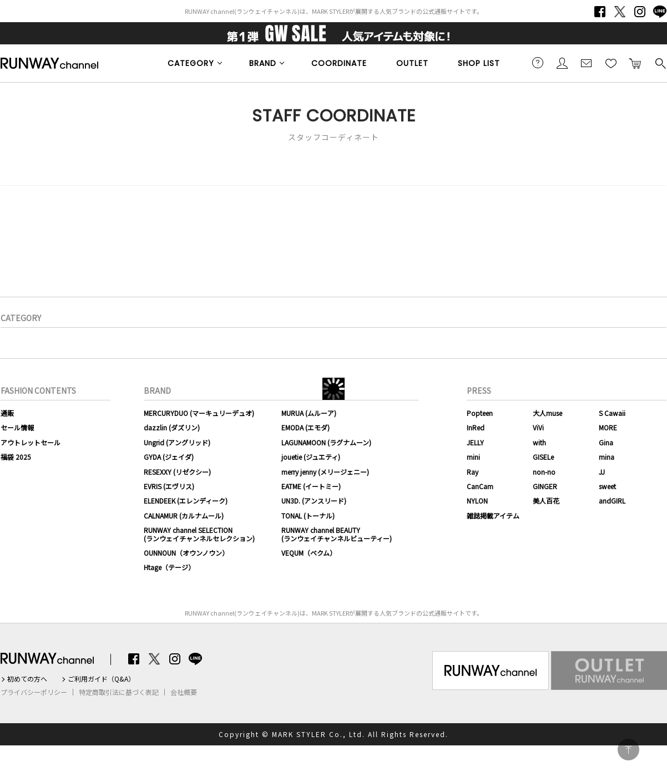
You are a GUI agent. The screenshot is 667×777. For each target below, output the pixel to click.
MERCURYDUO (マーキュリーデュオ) (199, 413)
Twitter (619, 11)
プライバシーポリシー (34, 692)
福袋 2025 (16, 456)
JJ (602, 471)
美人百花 (546, 500)
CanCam (480, 486)
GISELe (543, 456)
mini (473, 456)
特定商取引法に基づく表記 (119, 692)
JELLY (475, 442)
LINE (659, 11)
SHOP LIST (479, 63)
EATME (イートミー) (311, 486)
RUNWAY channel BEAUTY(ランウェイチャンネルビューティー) (336, 533)
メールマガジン (586, 62)
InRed (475, 427)
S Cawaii (612, 413)
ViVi (538, 427)
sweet (607, 486)
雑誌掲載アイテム (493, 515)
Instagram (639, 11)
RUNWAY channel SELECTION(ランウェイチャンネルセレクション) (199, 533)
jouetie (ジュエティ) (310, 456)
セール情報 (17, 427)
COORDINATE (339, 63)
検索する (659, 62)
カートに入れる (635, 62)
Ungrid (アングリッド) (177, 442)
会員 (562, 62)
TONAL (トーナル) (308, 515)
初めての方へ (27, 679)
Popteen (480, 413)
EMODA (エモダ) (305, 427)
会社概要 (183, 692)
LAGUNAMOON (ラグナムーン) (326, 442)
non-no (544, 471)
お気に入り (611, 62)
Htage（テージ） (169, 567)
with (539, 442)
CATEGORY (191, 63)
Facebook (600, 11)
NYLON (477, 500)
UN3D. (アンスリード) (313, 500)
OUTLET (412, 63)
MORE (608, 427)
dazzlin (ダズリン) (172, 427)
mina (606, 456)
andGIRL (612, 500)
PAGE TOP (628, 749)
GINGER (545, 486)
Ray (472, 471)
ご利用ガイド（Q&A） (101, 679)
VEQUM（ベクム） (308, 552)
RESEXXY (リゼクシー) (177, 471)
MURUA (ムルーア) (308, 413)
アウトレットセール (30, 442)
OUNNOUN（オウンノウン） (186, 552)
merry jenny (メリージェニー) (325, 471)
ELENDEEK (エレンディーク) (186, 500)
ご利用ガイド (537, 62)
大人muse (547, 413)
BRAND (262, 63)
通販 (7, 413)
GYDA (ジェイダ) (169, 456)
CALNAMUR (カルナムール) (184, 515)
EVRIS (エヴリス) (169, 486)
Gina (606, 442)
